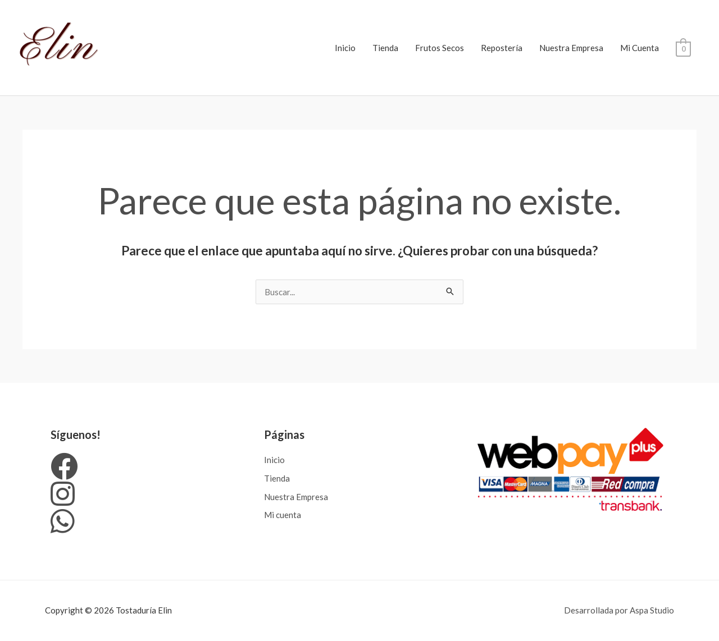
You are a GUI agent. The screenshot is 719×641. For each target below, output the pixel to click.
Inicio (345, 48)
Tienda (385, 48)
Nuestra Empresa (571, 48)
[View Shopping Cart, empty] (683, 48)
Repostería (501, 48)
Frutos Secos (439, 48)
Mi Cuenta (639, 48)
